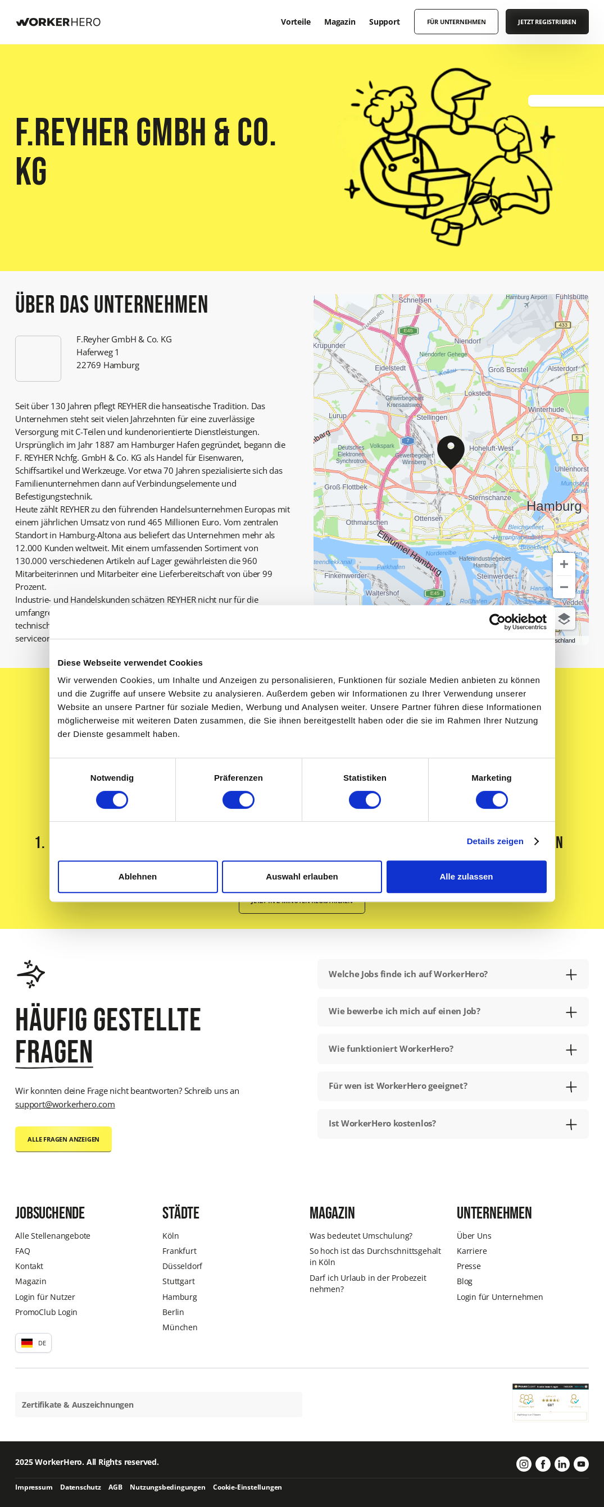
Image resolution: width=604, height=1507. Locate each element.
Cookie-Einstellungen (247, 1487)
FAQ (22, 1250)
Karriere (472, 1250)
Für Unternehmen (456, 21)
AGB (115, 1487)
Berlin (173, 1312)
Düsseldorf (182, 1266)
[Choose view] (564, 618)
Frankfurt (179, 1250)
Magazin (31, 1281)
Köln (170, 1235)
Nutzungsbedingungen (167, 1487)
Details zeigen (495, 841)
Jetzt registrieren (547, 21)
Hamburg (179, 1296)
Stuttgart (178, 1281)
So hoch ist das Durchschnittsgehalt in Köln (375, 1256)
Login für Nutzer (45, 1296)
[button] (33, 1343)
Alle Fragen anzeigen (63, 1139)
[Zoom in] (564, 564)
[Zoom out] (564, 587)
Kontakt (29, 1266)
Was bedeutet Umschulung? (361, 1235)
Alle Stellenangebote (52, 1235)
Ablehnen (138, 876)
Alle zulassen (466, 876)
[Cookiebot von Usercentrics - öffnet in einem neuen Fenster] (497, 621)
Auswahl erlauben (302, 876)
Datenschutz (80, 1487)
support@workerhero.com (65, 1104)
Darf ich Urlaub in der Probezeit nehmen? (368, 1283)
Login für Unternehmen (500, 1296)
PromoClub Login (46, 1312)
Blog (465, 1281)
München (180, 1327)
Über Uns (474, 1235)
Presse (469, 1266)
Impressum (33, 1487)
